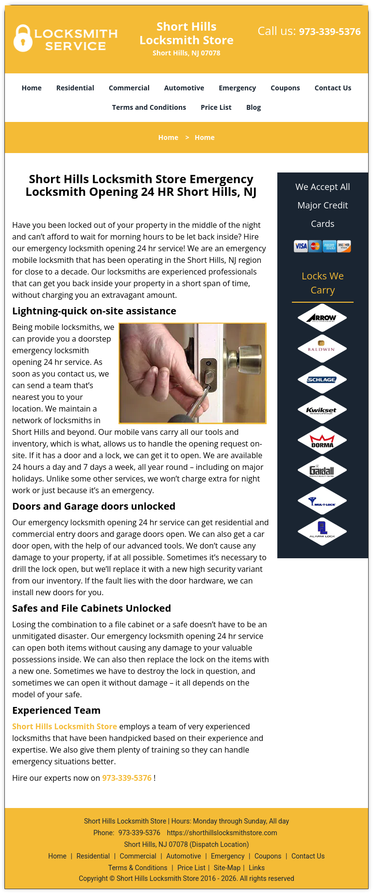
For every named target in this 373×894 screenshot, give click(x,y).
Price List (216, 107)
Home (31, 87)
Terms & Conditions (138, 868)
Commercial (129, 87)
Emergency (237, 87)
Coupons (285, 87)
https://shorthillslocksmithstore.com (222, 833)
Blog (253, 107)
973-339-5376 (330, 31)
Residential (75, 87)
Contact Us (333, 87)
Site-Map (227, 868)
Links (257, 868)
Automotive (184, 87)
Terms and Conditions (149, 107)
